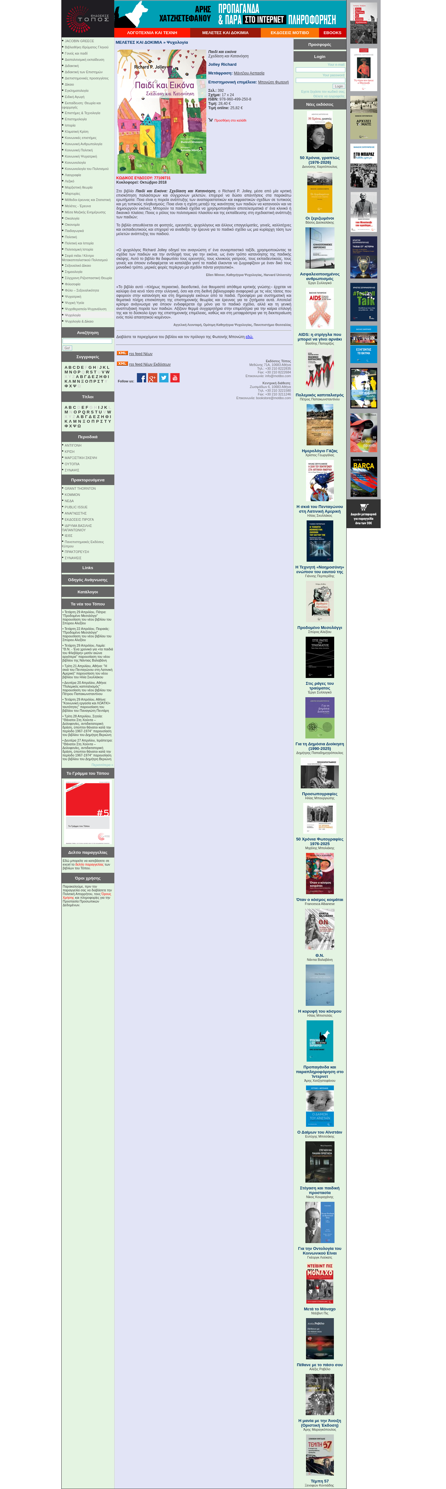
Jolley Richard (222, 64)
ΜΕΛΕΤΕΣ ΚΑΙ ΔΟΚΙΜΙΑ (225, 32)
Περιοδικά (88, 437)
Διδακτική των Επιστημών (84, 72)
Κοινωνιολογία (75, 162)
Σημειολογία (73, 272)
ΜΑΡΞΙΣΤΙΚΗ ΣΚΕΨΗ (81, 458)
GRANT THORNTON (80, 488)
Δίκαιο (69, 84)
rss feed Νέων (140, 354)
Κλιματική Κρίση (77, 131)
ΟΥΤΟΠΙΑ (72, 464)
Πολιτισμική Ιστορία (79, 249)
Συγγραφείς (88, 356)
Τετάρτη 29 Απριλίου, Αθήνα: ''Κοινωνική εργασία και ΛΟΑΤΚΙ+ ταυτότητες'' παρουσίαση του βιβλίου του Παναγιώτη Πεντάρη (87, 705)
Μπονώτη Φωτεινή (273, 82)
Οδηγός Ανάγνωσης (87, 579)
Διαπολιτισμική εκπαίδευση (84, 59)
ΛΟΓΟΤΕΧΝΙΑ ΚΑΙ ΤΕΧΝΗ (152, 32)
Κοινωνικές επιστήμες (81, 138)
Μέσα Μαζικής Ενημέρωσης (85, 212)
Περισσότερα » (102, 765)
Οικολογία (72, 218)
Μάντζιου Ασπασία (249, 73)
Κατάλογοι (88, 592)
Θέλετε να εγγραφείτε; (329, 96)
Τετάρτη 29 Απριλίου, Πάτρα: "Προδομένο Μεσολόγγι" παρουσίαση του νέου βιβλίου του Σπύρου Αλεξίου (87, 617)
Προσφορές (319, 44)
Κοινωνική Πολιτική (79, 150)
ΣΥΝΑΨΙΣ (72, 470)
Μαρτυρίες (72, 193)
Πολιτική (71, 237)
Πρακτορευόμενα (88, 480)
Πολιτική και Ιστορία (79, 243)
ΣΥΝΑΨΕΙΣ (73, 558)
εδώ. (249, 337)
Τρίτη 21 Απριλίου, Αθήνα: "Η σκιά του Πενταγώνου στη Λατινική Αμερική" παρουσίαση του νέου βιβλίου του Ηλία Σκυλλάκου (88, 671)
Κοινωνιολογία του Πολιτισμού (87, 169)
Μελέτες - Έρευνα (78, 206)
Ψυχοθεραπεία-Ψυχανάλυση (86, 309)
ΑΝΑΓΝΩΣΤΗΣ (76, 513)
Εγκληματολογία (77, 90)
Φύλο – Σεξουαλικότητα (82, 290)
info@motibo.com (278, 376)
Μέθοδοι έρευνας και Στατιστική (88, 200)
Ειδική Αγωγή (75, 97)
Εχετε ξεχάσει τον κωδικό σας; (323, 91)
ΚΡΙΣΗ (69, 451)
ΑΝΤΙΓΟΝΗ (73, 445)
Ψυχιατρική (73, 296)
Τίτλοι (88, 397)
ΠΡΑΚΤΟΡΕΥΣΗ (77, 552)
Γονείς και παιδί (76, 53)
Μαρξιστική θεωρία (79, 187)
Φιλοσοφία (73, 284)
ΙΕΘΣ (68, 535)
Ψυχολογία (73, 315)
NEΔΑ (69, 501)
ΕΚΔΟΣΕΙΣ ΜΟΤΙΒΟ (290, 32)
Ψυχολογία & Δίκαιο (79, 321)
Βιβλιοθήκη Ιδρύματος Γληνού (87, 47)
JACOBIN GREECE (79, 41)
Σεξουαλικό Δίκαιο (78, 265)
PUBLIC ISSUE (76, 507)
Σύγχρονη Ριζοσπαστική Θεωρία (88, 278)
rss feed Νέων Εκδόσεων (150, 364)
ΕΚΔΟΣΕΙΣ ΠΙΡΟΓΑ (79, 519)
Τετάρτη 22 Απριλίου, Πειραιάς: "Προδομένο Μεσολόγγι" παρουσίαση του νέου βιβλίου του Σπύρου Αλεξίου (87, 634)
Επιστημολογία (76, 119)
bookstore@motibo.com (273, 398)
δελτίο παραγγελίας (89, 864)
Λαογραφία (73, 175)
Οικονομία (72, 224)
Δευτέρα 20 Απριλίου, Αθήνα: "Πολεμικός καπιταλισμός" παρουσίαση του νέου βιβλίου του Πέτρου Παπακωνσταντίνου (87, 688)
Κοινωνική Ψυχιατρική (81, 156)
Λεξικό (69, 181)
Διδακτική (72, 66)
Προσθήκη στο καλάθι (227, 120)
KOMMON (72, 495)
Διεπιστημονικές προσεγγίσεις (87, 78)
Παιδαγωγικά (74, 231)
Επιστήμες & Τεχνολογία (82, 113)
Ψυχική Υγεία (74, 303)
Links (87, 567)
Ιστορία (70, 125)
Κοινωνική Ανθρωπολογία (84, 144)
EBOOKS (333, 32)
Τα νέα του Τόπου (88, 604)
